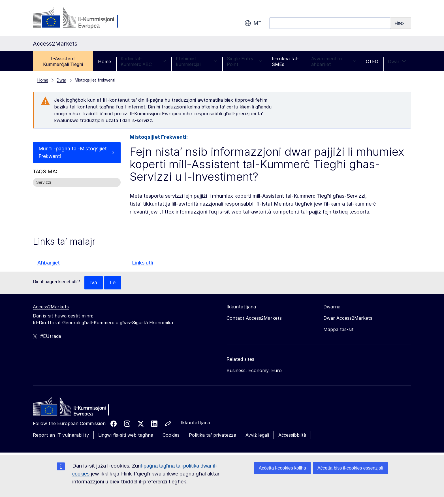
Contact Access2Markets (254, 318)
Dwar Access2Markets (347, 318)
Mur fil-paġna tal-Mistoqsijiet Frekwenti (73, 153)
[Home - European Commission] (74, 408)
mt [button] (253, 23)
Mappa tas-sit (338, 329)
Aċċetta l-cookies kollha (282, 468)
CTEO (372, 61)
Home (104, 61)
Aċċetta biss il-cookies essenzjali (350, 468)
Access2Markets (51, 307)
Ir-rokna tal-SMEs (285, 61)
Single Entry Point (244, 61)
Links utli (142, 263)
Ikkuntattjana (195, 423)
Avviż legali (257, 435)
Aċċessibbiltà (292, 435)
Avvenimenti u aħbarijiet (333, 61)
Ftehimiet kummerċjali (196, 61)
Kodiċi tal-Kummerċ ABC (143, 61)
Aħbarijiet (48, 263)
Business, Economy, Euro (254, 371)
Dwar (397, 61)
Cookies (171, 435)
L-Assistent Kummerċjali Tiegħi (63, 61)
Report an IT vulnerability (61, 435)
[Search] (400, 23)
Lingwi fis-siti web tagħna (125, 435)
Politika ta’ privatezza (212, 435)
